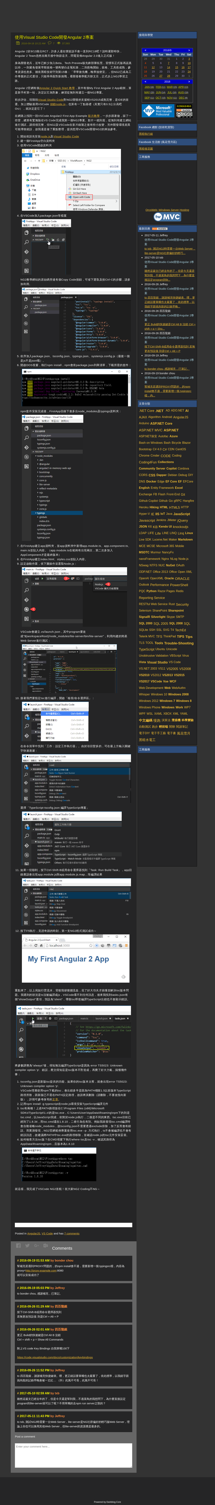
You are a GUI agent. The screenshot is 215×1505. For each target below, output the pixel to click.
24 (189, 71)
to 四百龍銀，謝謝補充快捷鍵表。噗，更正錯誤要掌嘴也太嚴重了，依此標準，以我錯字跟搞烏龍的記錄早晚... (170, 302)
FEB (160, 86)
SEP (149, 97)
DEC (183, 97)
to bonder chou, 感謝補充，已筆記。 (167, 368)
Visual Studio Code (51, 99)
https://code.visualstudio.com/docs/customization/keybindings (55, 1357)
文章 (55, 1099)
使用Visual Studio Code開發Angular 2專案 (54, 37)
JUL (171, 92)
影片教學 (94, 115)
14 (168, 67)
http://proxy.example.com (41, 1270)
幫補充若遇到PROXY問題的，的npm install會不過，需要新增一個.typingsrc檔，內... (168, 391)
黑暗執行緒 (146, 133)
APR (183, 86)
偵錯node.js (58, 104)
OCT (161, 97)
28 (168, 75)
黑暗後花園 (146, 148)
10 (189, 63)
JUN (160, 92)
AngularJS (33, 1233)
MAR (172, 86)
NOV (172, 97)
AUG (183, 92)
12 (153, 67)
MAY (149, 92)
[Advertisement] (58, 1201)
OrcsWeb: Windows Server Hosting (167, 209)
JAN (149, 86)
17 (189, 67)
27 (160, 75)
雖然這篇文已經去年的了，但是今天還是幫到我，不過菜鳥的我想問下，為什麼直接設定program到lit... (170, 275)
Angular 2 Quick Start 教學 (57, 88)
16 (183, 67)
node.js (46, 136)
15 (176, 67)
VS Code (47, 1233)
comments (72, 1233)
